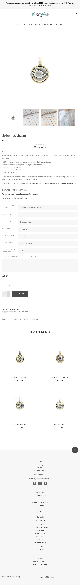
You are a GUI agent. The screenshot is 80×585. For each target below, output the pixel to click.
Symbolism (40, 549)
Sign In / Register (40, 562)
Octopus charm (20, 424)
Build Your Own (40, 496)
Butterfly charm (60, 377)
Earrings (40, 505)
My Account (40, 521)
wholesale (40, 537)
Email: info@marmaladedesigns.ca (40, 479)
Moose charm (20, 377)
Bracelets (40, 508)
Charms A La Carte (40, 502)
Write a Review (21, 312)
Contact (40, 524)
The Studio (40, 530)
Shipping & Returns (40, 527)
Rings (40, 511)
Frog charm (60, 424)
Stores (40, 540)
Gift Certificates (40, 565)
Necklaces (40, 499)
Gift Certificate (40, 543)
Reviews (40, 546)
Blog (40, 552)
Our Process (40, 533)
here (49, 5)
